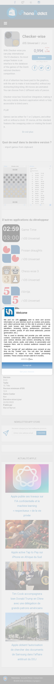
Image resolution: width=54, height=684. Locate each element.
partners (23, 320)
